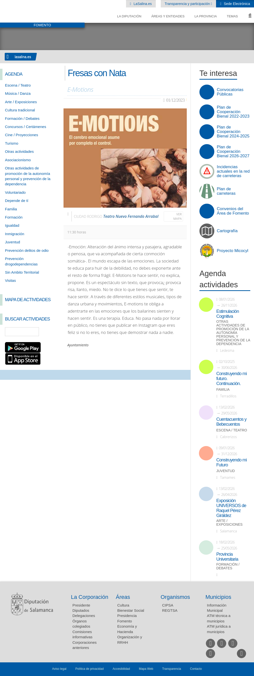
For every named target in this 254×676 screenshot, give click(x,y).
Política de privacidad (89, 669)
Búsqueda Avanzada (52, 331)
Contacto (196, 669)
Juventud (12, 242)
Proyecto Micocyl (232, 251)
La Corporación (89, 597)
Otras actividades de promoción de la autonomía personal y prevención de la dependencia (233, 333)
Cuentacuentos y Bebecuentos (231, 422)
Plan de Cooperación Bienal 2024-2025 (233, 131)
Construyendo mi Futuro (231, 462)
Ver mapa (177, 216)
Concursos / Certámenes (25, 127)
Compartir (6, 375)
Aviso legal (59, 669)
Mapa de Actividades (28, 299)
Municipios (218, 597)
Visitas (10, 280)
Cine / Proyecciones (21, 135)
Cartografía (227, 231)
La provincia (205, 16)
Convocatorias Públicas (230, 92)
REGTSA (170, 610)
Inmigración (14, 234)
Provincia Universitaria (227, 557)
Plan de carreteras (226, 191)
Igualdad (12, 225)
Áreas (123, 597)
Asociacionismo (18, 160)
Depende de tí (16, 200)
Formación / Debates (22, 118)
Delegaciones (83, 615)
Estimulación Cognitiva (227, 314)
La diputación (129, 16)
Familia (11, 209)
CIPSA (167, 605)
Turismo (11, 143)
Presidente (81, 605)
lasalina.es (23, 57)
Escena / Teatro (18, 85)
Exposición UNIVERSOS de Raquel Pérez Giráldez (231, 508)
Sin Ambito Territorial (22, 272)
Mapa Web (146, 669)
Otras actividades (19, 151)
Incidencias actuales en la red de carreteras (233, 171)
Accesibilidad (121, 669)
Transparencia (171, 669)
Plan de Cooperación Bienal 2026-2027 (233, 151)
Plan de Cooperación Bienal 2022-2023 (233, 112)
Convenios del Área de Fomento (233, 211)
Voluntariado (15, 192)
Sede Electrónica (236, 4)
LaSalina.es (142, 4)
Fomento (124, 621)
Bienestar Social (130, 610)
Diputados (80, 610)
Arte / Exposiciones (21, 102)
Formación (14, 217)
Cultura (123, 605)
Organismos (175, 597)
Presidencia (127, 615)
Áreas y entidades (168, 16)
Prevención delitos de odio (27, 250)
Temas (232, 16)
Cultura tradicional (20, 110)
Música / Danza (18, 93)
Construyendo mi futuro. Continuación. (231, 378)
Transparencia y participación (188, 4)
